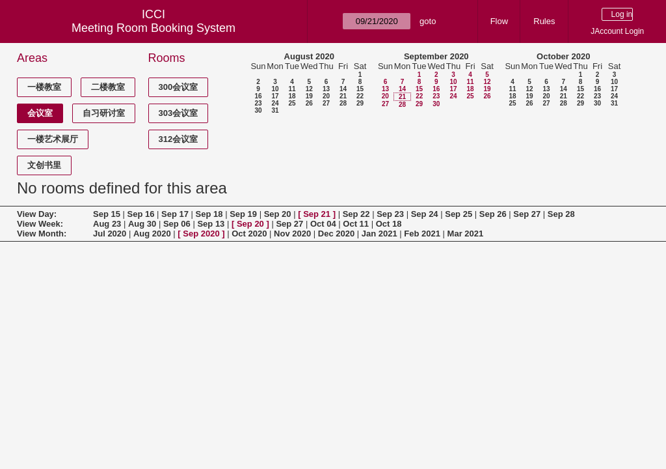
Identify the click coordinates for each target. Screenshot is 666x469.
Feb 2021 (422, 233)
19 (309, 96)
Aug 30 (142, 224)
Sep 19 (243, 214)
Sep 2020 (201, 233)
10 (274, 88)
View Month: (41, 233)
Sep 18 (209, 214)
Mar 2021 (465, 233)
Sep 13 (210, 224)
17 (274, 96)
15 (360, 88)
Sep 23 (390, 214)
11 (291, 88)
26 (309, 103)
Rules (544, 21)
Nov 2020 (292, 233)
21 (343, 96)
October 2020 (563, 56)
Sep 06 (177, 224)
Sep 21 (316, 214)
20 (326, 96)
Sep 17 (175, 214)
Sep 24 (424, 214)
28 (343, 103)
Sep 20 (277, 214)
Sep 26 (493, 214)
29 (360, 103)
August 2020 (309, 56)
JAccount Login (617, 31)
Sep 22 (356, 214)
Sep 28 (561, 214)
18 (291, 96)
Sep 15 (106, 214)
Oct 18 (389, 224)
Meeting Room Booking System (153, 28)
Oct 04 (323, 224)
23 (257, 103)
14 (343, 88)
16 (257, 96)
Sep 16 (141, 214)
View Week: (40, 224)
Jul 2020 (109, 233)
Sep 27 (526, 214)
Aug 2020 (152, 233)
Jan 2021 (379, 233)
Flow (499, 21)
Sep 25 (458, 214)
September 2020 (436, 56)
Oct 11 (356, 224)
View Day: (37, 214)
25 (291, 103)
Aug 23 (107, 224)
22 (360, 96)
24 (274, 103)
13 (326, 88)
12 (309, 88)
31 (274, 110)
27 (326, 103)
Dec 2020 (336, 233)
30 (257, 110)
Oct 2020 (249, 233)
